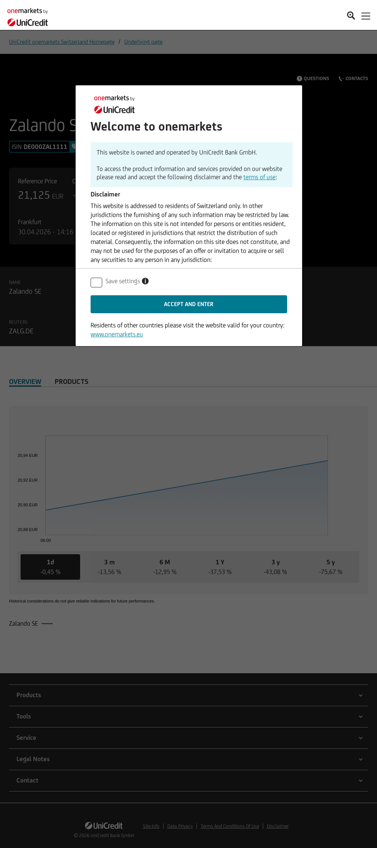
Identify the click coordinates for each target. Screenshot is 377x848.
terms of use (259, 177)
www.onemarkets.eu (117, 334)
